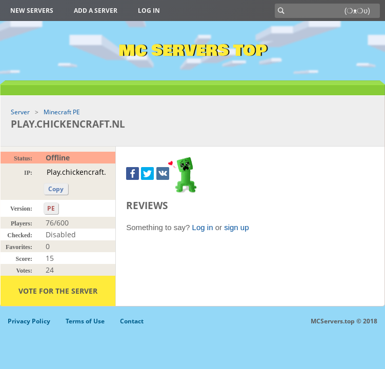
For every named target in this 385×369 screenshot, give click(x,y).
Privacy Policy (29, 321)
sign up (236, 227)
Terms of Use (85, 321)
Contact (132, 321)
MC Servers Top (192, 51)
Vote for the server (57, 291)
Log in (149, 10)
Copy (56, 188)
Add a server (95, 10)
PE (51, 208)
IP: (28, 172)
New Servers (31, 10)
